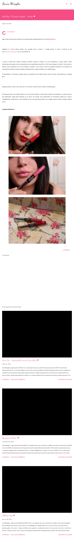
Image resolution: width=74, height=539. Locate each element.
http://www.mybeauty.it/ (10, 51)
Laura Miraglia (11, 4)
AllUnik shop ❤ (8, 515)
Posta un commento (18, 379)
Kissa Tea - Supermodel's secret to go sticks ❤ (20, 360)
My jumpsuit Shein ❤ (10, 438)
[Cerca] (66, 3)
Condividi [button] (66, 250)
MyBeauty (52, 39)
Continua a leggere (65, 379)
